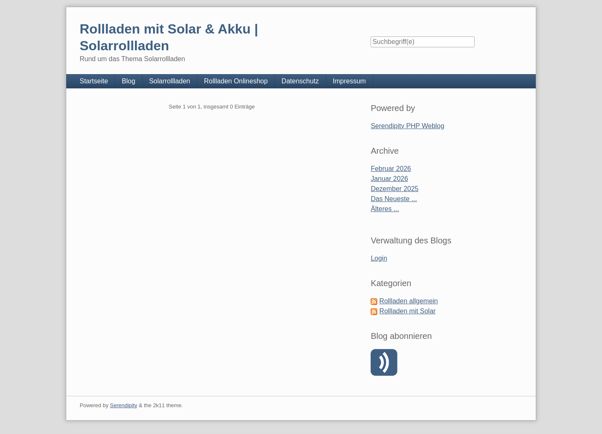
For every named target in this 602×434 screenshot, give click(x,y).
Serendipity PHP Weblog (407, 125)
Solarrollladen (169, 81)
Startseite (94, 81)
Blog (128, 81)
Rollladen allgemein (408, 301)
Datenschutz (300, 81)
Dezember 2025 (394, 188)
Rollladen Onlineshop (235, 81)
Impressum (349, 81)
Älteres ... (385, 208)
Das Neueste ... (394, 198)
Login (379, 258)
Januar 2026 (389, 178)
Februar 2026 (391, 168)
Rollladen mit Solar (407, 311)
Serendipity (123, 405)
